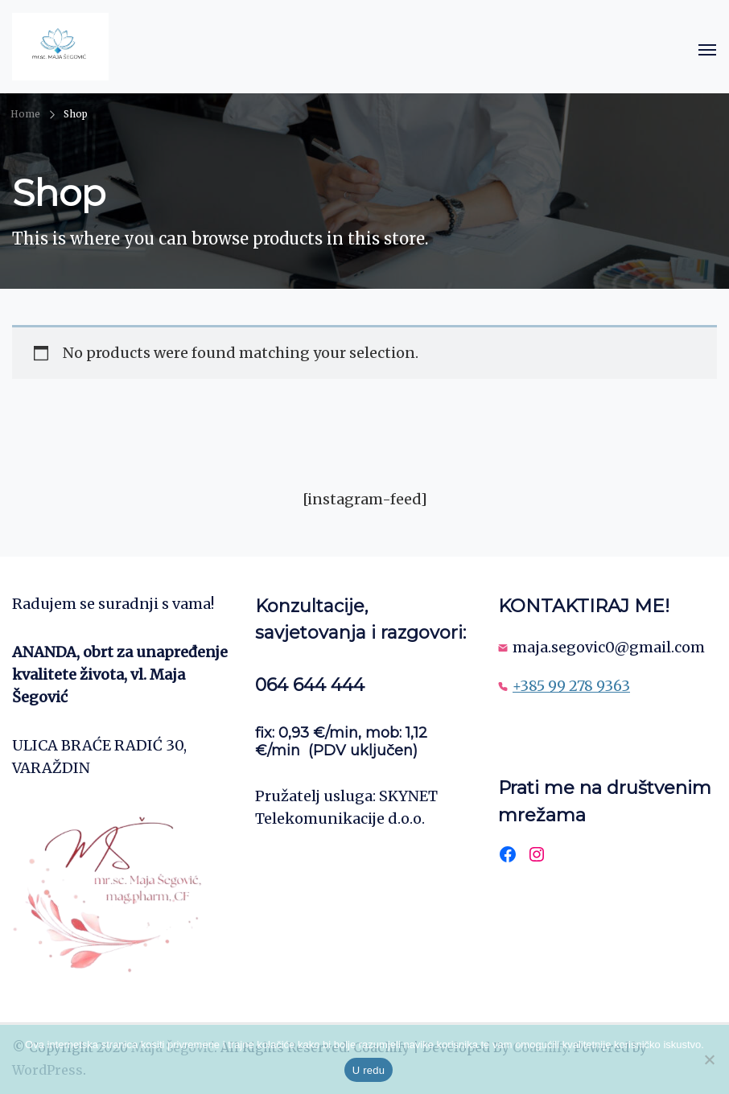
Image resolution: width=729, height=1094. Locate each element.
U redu (368, 1070)
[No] (709, 1059)
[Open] (707, 50)
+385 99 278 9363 (571, 686)
